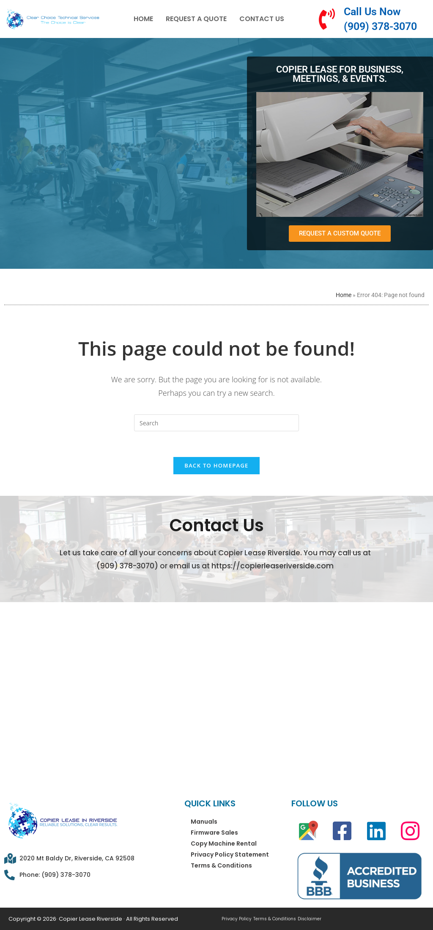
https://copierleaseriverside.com (272, 566)
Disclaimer (309, 919)
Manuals (204, 821)
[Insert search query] (216, 422)
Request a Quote (196, 19)
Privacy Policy (237, 919)
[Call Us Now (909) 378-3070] (326, 19)
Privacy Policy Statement (230, 854)
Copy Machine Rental (224, 843)
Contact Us (261, 19)
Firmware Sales (214, 832)
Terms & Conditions (221, 865)
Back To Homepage (216, 465)
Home (143, 19)
